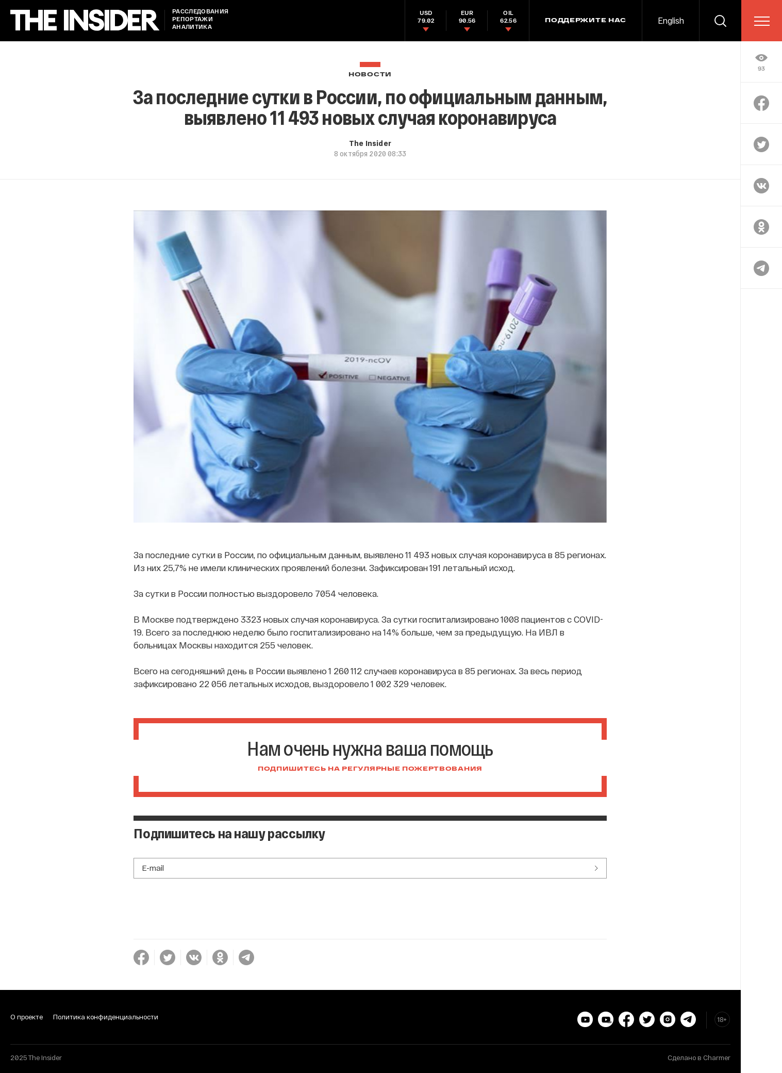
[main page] (85, 20)
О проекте (26, 1017)
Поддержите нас (585, 21)
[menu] (762, 21)
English (671, 20)
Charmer (716, 1057)
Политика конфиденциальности (105, 1017)
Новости (370, 74)
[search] (720, 20)
